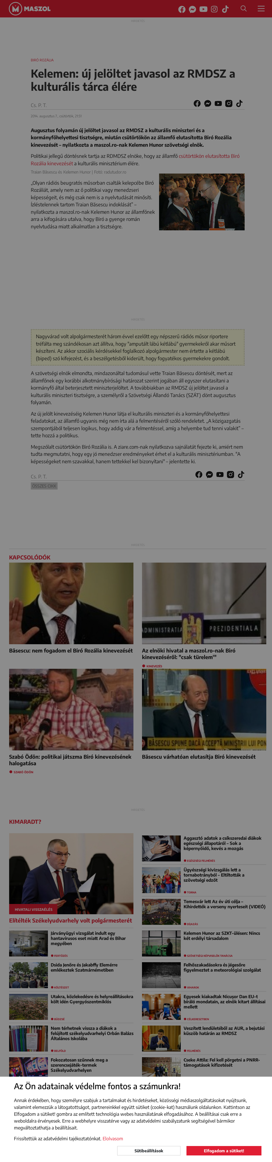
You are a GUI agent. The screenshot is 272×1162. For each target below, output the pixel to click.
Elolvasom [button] (113, 1138)
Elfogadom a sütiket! (224, 1150)
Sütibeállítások (149, 1150)
